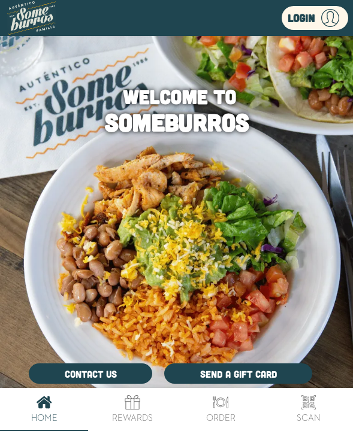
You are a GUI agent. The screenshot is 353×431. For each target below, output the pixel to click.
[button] (315, 18)
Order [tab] (221, 409)
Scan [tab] (309, 409)
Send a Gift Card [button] (238, 374)
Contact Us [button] (91, 374)
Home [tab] (44, 409)
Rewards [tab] (132, 409)
